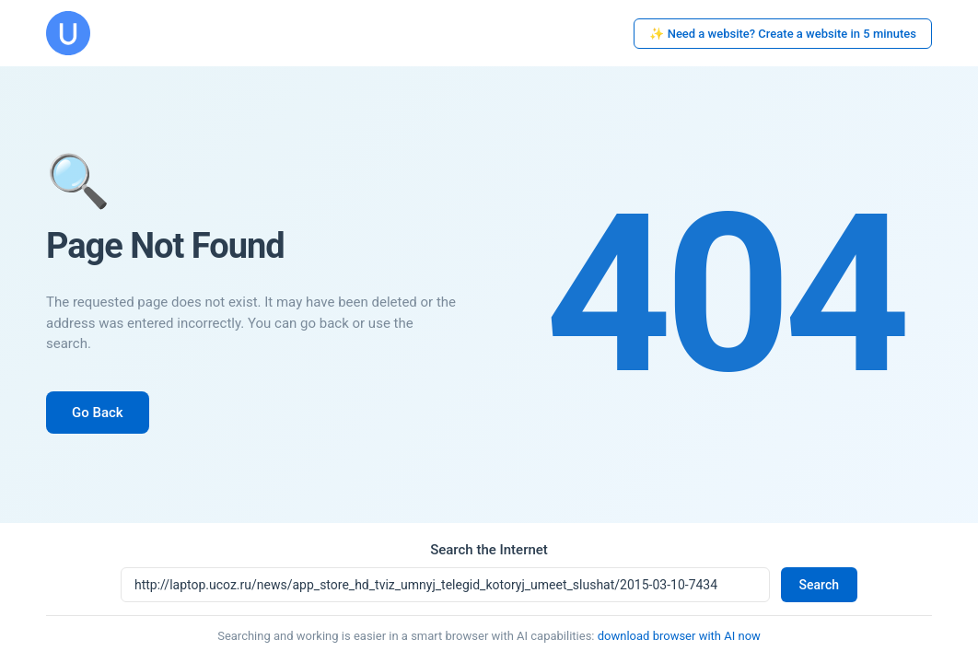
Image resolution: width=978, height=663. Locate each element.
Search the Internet (489, 549)
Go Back (97, 412)
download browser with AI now (679, 636)
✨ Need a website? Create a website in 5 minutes (782, 34)
